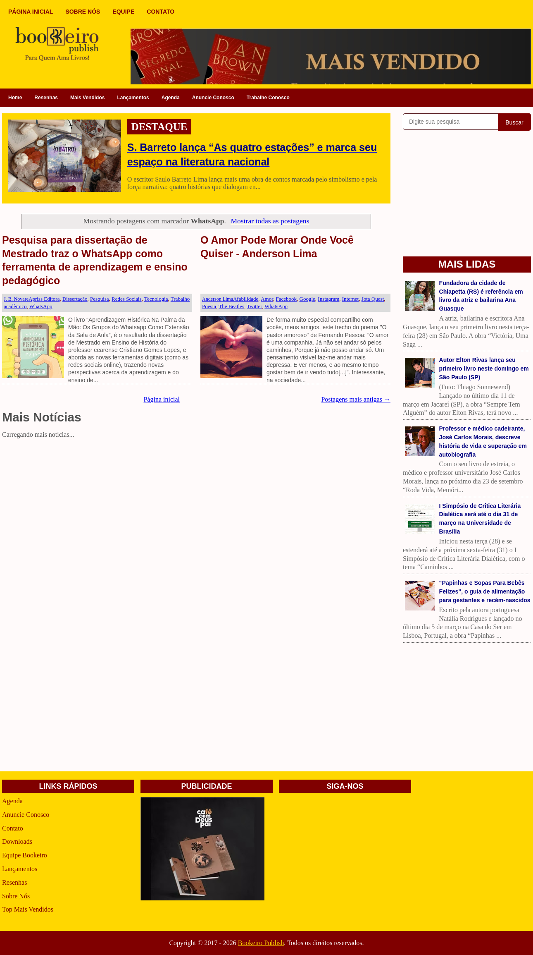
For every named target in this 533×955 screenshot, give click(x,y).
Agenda (171, 98)
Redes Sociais (127, 299)
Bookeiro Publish (261, 942)
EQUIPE (123, 11)
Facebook (286, 299)
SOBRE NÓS (82, 11)
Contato (12, 828)
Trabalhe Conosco (268, 98)
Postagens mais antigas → (355, 399)
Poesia (209, 306)
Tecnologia (156, 299)
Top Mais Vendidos (27, 909)
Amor (267, 299)
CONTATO (160, 11)
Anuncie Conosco (213, 98)
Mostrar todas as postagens (270, 221)
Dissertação (75, 299)
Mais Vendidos (87, 98)
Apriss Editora (44, 299)
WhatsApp (40, 306)
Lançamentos (133, 98)
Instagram (328, 299)
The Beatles (231, 306)
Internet (350, 299)
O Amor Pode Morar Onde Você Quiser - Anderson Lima (277, 246)
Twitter (254, 306)
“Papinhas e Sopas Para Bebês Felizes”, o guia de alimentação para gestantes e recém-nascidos (485, 591)
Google (307, 299)
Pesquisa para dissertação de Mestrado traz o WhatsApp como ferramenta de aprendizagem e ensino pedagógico (95, 260)
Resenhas (46, 98)
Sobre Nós (16, 896)
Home (15, 98)
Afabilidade (245, 299)
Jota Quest (373, 299)
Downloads (17, 841)
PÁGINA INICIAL (30, 11)
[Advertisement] (196, 499)
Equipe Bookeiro (24, 855)
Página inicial (161, 399)
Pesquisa (99, 299)
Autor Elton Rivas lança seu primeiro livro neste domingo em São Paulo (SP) (484, 369)
